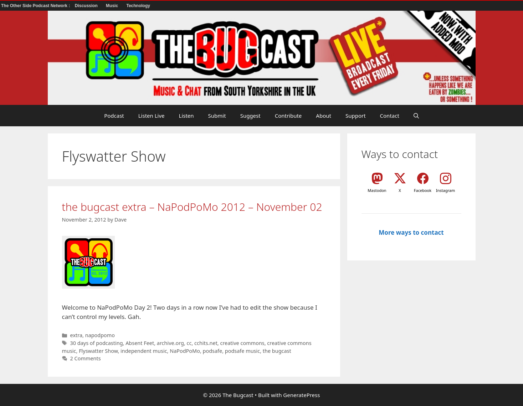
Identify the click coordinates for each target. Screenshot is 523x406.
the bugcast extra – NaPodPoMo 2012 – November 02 (192, 206)
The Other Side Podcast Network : (36, 5)
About (323, 115)
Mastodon (377, 190)
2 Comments (85, 358)
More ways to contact (411, 232)
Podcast (114, 115)
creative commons (242, 343)
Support (355, 115)
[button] (416, 115)
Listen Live (151, 115)
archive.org (170, 343)
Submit (217, 115)
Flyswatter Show (98, 350)
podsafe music (242, 350)
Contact (389, 115)
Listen (186, 115)
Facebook (422, 190)
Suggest (250, 115)
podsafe (212, 350)
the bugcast (277, 350)
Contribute (288, 115)
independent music (144, 350)
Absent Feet (139, 343)
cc (189, 343)
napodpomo (100, 335)
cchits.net (205, 343)
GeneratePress (301, 395)
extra (76, 335)
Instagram (445, 190)
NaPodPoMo (185, 350)
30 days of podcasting (96, 343)
